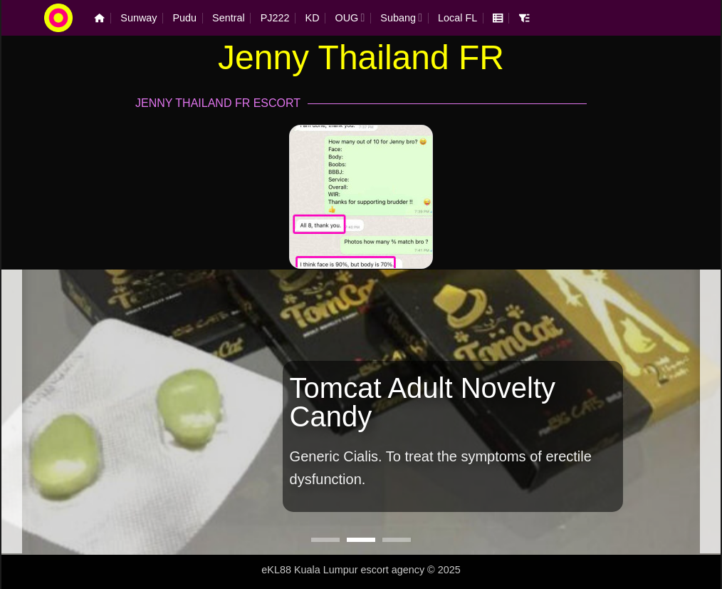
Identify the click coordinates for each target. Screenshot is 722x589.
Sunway (138, 18)
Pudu (185, 18)
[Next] (710, 410)
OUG (350, 17)
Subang (401, 17)
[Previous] (11, 410)
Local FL (457, 18)
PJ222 (275, 18)
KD (312, 18)
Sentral (228, 18)
